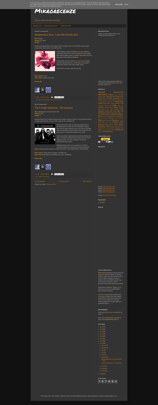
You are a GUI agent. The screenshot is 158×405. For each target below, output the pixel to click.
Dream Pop (120, 100)
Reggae (111, 124)
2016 (101, 336)
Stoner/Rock (101, 128)
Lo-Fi (110, 114)
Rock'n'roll (101, 126)
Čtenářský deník (102, 100)
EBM (106, 101)
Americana (116, 94)
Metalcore (105, 116)
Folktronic (106, 107)
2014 (101, 341)
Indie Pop (120, 111)
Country (109, 98)
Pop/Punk (109, 120)
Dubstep (103, 101)
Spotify (117, 83)
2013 (101, 343)
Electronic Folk (111, 101)
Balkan (104, 96)
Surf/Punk (111, 128)
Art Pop (121, 94)
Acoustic (102, 92)
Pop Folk (104, 120)
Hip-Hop (107, 111)
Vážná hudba (101, 131)
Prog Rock (108, 122)
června (103, 366)
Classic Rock (102, 98)
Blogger (115, 396)
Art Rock (100, 96)
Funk (111, 107)
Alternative (102, 94)
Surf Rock (107, 128)
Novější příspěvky (40, 181)
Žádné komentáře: (45, 97)
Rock (60, 99)
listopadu (104, 347)
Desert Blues (109, 100)
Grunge (121, 109)
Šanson (100, 129)
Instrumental (114, 113)
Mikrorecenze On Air (50, 26)
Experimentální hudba (108, 103)
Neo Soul (107, 118)
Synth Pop (120, 128)
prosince (103, 345)
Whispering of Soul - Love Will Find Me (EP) (56, 34)
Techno (104, 129)
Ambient (110, 94)
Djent (116, 100)
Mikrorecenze (55, 10)
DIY (114, 100)
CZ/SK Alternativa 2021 (108, 190)
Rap (106, 124)
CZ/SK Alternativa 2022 (108, 192)
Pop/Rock (115, 120)
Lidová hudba (104, 114)
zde (110, 84)
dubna (103, 370)
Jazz (119, 113)
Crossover (116, 98)
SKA (48, 176)
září (102, 352)
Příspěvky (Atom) (51, 184)
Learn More (119, 4)
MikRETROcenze (112, 116)
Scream (108, 126)
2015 (101, 338)
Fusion (116, 107)
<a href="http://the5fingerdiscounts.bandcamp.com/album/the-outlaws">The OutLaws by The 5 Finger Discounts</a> (63, 161)
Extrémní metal (119, 103)
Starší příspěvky (87, 181)
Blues (117, 96)
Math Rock (114, 114)
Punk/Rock (101, 124)
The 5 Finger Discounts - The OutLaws (54, 108)
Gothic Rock (109, 109)
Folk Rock (120, 105)
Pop (57, 99)
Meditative (120, 114)
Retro (116, 124)
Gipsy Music (101, 109)
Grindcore (116, 109)
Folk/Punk (100, 107)
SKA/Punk (117, 126)
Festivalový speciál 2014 (105, 105)
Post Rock (101, 122)
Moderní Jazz (101, 118)
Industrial (108, 113)
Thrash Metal (110, 129)
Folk (114, 105)
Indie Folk (113, 111)
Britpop (48, 99)
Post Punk (121, 120)
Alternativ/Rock (42, 99)
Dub (99, 101)
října (102, 350)
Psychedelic (115, 122)
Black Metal (113, 96)
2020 (101, 327)
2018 (101, 331)
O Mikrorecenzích (65, 26)
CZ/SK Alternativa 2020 (108, 188)
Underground (119, 129)
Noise (111, 118)
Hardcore (41, 176)
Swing (116, 128)
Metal (100, 116)
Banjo (108, 96)
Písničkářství (120, 118)
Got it (126, 4)
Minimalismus (120, 116)
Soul (122, 126)
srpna (103, 354)
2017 (101, 334)
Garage (121, 107)
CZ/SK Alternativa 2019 (108, 187)
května (103, 368)
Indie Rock (53, 99)
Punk (45, 176)
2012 (101, 373)
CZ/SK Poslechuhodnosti (109, 195)
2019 (101, 329)
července (104, 357)
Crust (122, 98)
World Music (109, 131)
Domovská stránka (64, 181)
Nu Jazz (115, 118)
